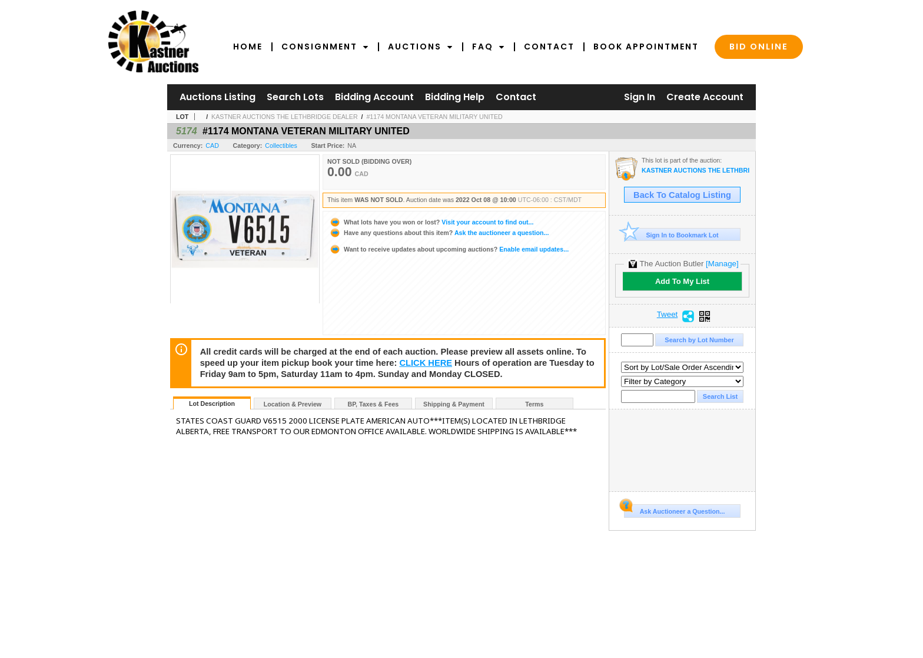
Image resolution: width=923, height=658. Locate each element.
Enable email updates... (449, 249)
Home (248, 46)
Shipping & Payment (453, 404)
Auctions (420, 46)
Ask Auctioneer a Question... (674, 509)
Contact (549, 46)
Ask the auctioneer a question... (439, 232)
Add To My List (682, 281)
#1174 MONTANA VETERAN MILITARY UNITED (434, 116)
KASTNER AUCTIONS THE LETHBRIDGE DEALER (284, 116)
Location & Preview (292, 404)
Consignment (325, 46)
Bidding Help (454, 97)
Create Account (704, 97)
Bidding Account (374, 97)
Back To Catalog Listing (682, 195)
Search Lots (295, 97)
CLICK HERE (425, 363)
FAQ (488, 46)
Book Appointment (646, 46)
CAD (212, 145)
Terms (534, 404)
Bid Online (758, 46)
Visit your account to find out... (431, 222)
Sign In (639, 97)
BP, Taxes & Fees (373, 404)
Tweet (667, 314)
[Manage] (722, 263)
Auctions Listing (217, 97)
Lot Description (212, 403)
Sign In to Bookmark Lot (671, 235)
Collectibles (281, 145)
